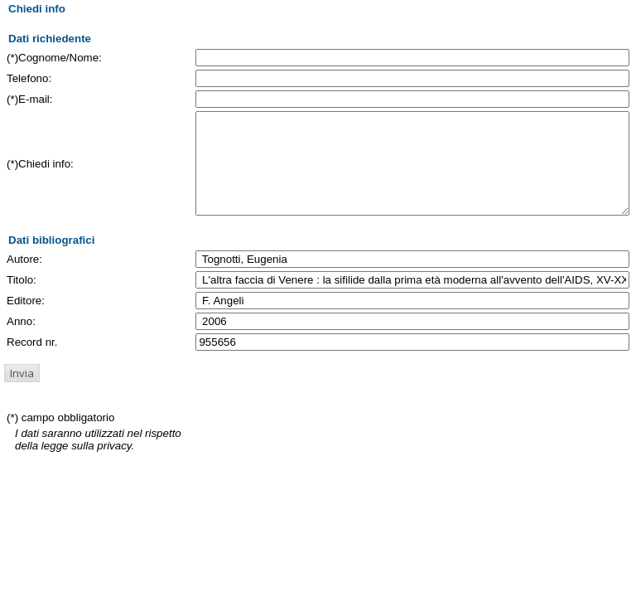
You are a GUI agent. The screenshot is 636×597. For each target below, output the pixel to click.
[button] (22, 393)
